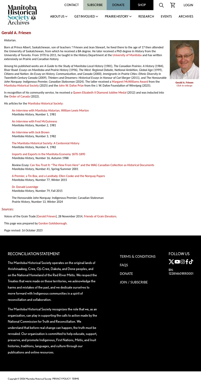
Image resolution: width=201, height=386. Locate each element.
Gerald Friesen (46, 216)
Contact (71, 5)
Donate (118, 5)
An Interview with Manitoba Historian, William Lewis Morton (50, 110)
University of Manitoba (127, 55)
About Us (57, 16)
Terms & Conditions (137, 256)
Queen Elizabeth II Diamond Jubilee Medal (99, 92)
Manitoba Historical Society (21, 85)
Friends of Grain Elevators (100, 216)
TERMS (75, 378)
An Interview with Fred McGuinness (34, 121)
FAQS (124, 265)
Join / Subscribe (134, 282)
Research (146, 16)
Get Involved (84, 16)
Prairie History (116, 16)
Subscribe (95, 5)
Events (166, 16)
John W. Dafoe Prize (71, 85)
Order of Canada (19, 96)
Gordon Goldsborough (52, 223)
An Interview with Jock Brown (30, 132)
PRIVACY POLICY (61, 378)
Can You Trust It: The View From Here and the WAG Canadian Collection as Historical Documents (92, 165)
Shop (142, 5)
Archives (186, 16)
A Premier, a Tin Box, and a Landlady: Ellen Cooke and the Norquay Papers (58, 176)
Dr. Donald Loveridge (25, 187)
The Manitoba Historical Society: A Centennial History (45, 143)
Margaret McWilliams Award (130, 81)
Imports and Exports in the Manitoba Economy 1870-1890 (48, 154)
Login (188, 5)
